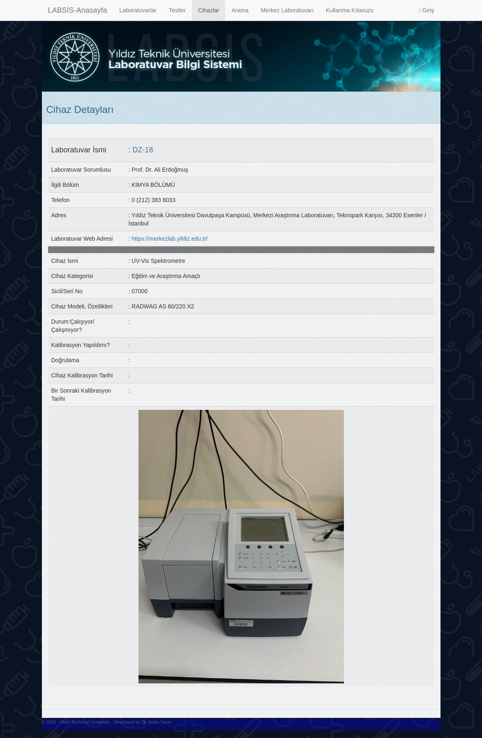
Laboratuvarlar (138, 10)
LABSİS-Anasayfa (77, 10)
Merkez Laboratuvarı (287, 10)
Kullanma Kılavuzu (350, 10)
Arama (239, 10)
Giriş (426, 10)
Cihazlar (208, 10)
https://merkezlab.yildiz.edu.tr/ (169, 238)
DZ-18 (143, 150)
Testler (177, 10)
